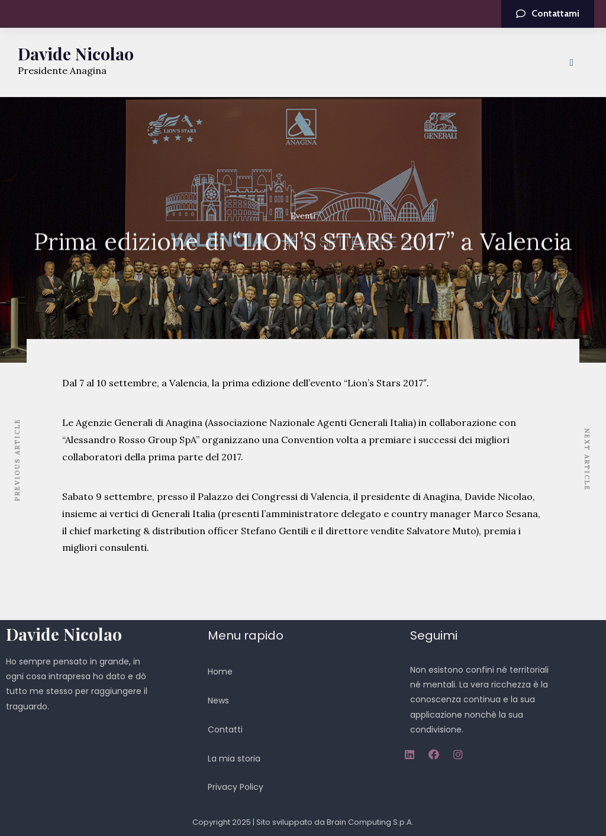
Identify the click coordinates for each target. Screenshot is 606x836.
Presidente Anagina (62, 70)
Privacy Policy (235, 787)
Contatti (225, 729)
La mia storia (234, 758)
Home (220, 671)
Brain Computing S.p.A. (370, 822)
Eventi (303, 216)
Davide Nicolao (76, 53)
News (218, 700)
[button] (547, 14)
